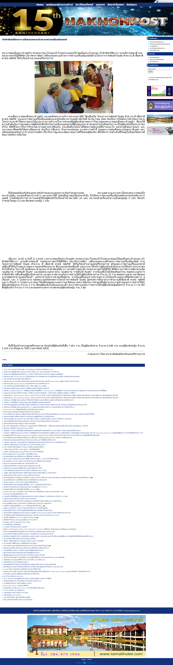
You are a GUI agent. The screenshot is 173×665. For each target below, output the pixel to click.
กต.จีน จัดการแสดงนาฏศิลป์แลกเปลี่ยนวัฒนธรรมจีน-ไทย (21, 574)
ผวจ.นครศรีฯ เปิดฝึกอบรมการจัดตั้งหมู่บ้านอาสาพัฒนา (20, 543)
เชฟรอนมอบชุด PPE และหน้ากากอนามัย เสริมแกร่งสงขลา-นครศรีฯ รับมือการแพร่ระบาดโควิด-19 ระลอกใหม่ (37, 419)
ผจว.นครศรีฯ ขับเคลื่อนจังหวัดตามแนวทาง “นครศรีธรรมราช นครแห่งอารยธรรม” (29, 534)
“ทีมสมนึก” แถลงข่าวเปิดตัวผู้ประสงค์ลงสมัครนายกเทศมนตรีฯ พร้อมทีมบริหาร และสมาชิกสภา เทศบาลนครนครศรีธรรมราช (42, 430)
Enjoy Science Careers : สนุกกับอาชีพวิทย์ (16, 585)
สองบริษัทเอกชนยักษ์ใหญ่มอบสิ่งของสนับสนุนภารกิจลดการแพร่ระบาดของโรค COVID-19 (31, 515)
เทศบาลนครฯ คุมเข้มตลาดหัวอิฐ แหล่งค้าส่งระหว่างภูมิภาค (22, 412)
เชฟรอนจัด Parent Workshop (12, 595)
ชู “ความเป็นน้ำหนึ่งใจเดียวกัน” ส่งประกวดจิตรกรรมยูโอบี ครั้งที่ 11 (24, 447)
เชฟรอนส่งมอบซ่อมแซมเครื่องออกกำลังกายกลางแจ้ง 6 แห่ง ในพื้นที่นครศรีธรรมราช (30, 440)
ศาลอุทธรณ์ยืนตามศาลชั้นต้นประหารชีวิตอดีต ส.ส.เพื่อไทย (22, 456)
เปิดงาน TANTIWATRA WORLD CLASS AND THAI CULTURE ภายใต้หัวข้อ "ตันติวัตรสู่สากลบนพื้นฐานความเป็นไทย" (40, 529)
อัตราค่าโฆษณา (116, 5)
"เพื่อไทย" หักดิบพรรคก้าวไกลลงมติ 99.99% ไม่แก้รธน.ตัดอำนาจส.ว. (25, 444)
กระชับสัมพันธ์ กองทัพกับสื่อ (12, 524)
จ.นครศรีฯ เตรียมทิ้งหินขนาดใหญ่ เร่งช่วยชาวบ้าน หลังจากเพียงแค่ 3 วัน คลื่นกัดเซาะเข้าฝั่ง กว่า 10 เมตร (36, 496)
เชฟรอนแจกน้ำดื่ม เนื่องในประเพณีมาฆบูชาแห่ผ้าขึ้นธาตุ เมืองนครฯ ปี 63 (26, 548)
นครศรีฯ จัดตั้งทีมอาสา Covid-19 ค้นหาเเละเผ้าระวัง (19, 517)
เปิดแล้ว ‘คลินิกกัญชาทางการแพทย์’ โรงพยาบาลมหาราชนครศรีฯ (24, 541)
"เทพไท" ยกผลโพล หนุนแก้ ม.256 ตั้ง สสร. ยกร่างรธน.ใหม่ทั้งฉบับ (24, 451)
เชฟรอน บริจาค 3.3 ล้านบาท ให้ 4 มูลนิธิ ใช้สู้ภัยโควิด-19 (21, 482)
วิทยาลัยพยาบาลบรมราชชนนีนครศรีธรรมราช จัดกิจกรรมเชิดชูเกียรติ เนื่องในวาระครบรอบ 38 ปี (33, 567)
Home (40, 5)
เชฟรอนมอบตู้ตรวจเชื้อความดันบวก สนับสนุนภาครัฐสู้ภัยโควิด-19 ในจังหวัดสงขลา (29, 416)
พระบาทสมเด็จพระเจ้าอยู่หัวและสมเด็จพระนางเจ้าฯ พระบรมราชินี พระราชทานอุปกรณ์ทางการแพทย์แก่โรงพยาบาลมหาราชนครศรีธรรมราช (47, 477)
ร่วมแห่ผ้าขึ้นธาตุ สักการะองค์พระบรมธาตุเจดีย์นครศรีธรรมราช (23, 550)
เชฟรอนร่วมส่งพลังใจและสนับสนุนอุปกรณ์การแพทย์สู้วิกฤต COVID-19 (25, 487)
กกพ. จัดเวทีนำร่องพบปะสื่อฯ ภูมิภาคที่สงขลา (17, 379)
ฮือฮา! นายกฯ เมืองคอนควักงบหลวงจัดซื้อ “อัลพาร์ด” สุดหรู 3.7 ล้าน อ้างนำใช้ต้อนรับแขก (31, 459)
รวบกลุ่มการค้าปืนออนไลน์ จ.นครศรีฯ (15, 527)
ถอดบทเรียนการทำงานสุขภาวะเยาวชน (16, 592)
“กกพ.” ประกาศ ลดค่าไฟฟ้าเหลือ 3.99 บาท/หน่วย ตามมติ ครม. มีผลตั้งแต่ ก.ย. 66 (28, 369)
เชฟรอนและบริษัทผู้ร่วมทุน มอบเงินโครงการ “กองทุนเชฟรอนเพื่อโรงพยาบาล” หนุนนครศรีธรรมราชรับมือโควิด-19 (39, 407)
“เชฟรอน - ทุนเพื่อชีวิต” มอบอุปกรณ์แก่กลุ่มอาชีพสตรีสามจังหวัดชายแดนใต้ (27, 402)
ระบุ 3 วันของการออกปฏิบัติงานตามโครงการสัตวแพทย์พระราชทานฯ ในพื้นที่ (27, 578)
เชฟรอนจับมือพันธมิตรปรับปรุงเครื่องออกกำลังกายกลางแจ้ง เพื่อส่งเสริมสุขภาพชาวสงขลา (31, 421)
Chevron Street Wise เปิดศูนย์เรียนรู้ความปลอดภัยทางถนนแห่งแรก (24, 409)
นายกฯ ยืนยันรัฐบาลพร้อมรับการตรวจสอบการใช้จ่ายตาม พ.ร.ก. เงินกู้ (25, 470)
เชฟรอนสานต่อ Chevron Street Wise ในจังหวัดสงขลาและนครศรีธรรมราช (26, 383)
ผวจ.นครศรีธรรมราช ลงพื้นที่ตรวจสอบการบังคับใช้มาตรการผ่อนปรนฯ (25, 480)
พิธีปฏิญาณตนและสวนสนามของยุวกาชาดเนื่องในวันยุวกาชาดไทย (24, 555)
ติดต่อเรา (132, 5)
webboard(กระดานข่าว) (59, 5)
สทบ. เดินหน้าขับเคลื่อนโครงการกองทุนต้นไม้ (18, 599)
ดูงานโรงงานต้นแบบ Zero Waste (13, 576)
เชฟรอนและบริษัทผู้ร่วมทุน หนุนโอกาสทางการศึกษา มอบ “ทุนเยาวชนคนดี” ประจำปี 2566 (31, 372)
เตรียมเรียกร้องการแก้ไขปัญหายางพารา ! (16, 562)
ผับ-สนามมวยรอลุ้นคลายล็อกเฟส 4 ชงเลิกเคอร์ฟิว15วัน (21, 463)
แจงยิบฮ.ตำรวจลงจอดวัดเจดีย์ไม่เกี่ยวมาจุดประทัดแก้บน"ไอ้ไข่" (23, 468)
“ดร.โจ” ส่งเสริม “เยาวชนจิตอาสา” (14, 590)
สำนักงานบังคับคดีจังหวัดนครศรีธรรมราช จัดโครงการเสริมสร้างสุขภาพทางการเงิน (29, 531)
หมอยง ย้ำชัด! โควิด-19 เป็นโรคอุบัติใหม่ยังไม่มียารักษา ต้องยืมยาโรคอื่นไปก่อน (28, 510)
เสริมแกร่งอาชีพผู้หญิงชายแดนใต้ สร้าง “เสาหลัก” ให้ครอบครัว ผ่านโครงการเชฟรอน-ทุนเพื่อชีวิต (33, 374)
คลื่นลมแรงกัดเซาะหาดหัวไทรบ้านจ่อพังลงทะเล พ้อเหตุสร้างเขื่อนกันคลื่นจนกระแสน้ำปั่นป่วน (33, 501)
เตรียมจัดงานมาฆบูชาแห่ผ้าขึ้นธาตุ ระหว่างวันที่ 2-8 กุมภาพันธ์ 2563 (24, 559)
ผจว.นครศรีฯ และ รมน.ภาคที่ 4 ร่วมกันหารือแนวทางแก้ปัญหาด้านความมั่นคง (27, 461)
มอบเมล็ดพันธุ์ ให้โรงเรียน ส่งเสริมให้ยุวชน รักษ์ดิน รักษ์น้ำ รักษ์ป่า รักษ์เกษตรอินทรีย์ (30, 564)
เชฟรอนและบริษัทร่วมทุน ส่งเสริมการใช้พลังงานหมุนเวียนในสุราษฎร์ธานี (26, 388)
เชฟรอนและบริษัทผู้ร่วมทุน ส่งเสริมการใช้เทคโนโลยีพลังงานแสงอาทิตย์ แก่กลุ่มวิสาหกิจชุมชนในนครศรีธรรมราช (39, 400)
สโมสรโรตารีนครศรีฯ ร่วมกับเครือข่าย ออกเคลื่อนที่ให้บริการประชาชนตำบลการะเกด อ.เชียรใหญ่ (34, 557)
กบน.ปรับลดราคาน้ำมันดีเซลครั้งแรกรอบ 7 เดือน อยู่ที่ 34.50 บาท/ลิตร (25, 386)
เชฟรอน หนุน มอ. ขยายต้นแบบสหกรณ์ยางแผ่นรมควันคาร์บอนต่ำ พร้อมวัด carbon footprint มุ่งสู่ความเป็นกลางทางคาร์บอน (41, 381)
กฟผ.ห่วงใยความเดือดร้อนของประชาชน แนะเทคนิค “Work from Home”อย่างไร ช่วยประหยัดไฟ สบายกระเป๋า (37, 513)
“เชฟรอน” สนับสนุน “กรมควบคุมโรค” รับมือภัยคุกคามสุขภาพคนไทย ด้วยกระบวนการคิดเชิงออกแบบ (35, 442)
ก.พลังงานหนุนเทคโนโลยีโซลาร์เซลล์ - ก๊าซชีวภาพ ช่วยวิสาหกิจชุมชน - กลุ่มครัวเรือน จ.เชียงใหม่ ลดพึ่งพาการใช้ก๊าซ (39, 393)
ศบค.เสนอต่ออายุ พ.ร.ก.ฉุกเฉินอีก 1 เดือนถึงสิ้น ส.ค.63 (21, 454)
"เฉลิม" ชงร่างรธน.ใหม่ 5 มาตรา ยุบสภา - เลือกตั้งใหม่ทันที (21, 449)
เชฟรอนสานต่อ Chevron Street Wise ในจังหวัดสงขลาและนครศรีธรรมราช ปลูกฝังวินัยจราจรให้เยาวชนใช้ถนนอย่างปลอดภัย (41, 376)
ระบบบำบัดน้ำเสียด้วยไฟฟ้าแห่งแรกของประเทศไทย (20, 538)
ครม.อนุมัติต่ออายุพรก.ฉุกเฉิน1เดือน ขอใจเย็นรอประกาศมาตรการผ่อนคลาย (27, 503)
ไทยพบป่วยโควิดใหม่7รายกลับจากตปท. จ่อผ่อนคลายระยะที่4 (22, 466)
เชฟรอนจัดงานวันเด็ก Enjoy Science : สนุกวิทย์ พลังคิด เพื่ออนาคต (24, 588)
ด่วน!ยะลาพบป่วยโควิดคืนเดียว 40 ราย (15, 494)
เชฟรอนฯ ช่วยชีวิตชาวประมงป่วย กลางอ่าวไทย (18, 428)
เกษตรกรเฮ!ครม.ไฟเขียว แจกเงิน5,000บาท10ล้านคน (20, 498)
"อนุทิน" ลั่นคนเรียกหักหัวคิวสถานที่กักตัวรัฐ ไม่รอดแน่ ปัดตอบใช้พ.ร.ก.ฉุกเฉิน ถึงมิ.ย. (30, 473)
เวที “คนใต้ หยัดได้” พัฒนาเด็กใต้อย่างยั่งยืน (17, 597)
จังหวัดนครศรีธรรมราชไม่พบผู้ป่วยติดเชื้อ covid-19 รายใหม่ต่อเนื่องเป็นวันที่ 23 (27, 484)
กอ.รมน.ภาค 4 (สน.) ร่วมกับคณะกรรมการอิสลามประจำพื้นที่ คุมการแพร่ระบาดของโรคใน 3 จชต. (34, 491)
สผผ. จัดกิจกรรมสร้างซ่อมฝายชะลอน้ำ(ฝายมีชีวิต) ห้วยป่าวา (22, 552)
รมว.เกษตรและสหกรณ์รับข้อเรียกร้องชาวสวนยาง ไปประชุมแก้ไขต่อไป (26, 545)
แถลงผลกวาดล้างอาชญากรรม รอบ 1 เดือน (17, 522)
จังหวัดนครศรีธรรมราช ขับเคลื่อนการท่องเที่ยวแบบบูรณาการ (23, 581)
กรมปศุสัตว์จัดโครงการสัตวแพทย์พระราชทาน (18, 583)
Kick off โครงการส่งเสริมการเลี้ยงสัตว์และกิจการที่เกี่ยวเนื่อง (22, 569)
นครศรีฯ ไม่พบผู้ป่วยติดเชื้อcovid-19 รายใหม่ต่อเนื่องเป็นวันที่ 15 (23, 505)
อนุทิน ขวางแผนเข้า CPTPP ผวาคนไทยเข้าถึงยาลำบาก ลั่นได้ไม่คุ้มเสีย (25, 508)
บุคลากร (100, 5)
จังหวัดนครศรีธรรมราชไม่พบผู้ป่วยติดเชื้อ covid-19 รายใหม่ (22, 489)
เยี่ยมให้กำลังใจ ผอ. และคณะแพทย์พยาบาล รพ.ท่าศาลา (20, 520)
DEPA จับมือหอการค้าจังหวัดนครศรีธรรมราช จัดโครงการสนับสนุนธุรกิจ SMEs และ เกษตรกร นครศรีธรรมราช (38, 437)
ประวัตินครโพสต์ (84, 5)
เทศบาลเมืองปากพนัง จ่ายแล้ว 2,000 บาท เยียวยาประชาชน (22, 475)
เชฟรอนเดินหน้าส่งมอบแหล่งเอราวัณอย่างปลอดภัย (19, 423)
